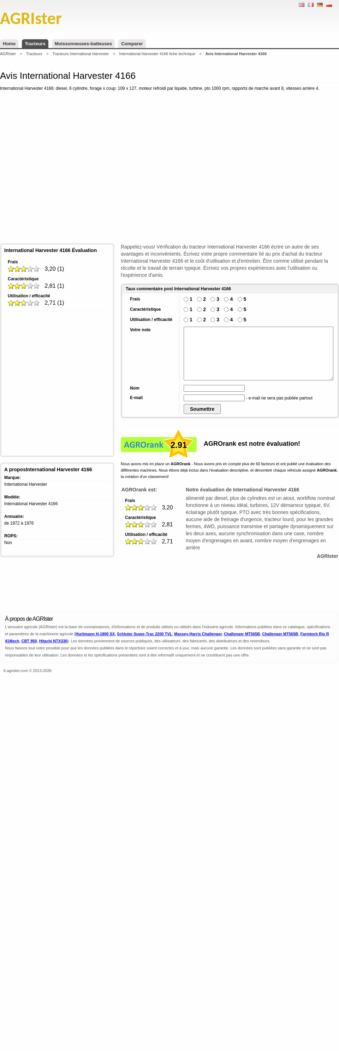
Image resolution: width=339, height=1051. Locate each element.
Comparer (132, 43)
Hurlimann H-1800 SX (95, 634)
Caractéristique (23, 278)
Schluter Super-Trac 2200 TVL (144, 634)
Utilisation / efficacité (29, 295)
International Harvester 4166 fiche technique (157, 54)
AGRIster (8, 54)
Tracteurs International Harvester (80, 54)
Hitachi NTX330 (53, 641)
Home (9, 43)
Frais (13, 261)
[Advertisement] (103, 168)
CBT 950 (29, 641)
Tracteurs (35, 43)
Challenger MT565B (242, 634)
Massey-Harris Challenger (198, 634)
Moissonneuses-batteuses (83, 43)
